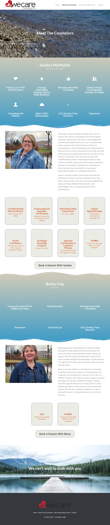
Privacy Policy (49, 517)
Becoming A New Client (62, 513)
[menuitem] (57, 5)
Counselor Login (60, 517)
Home (35, 513)
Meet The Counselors (46, 513)
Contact (74, 513)
